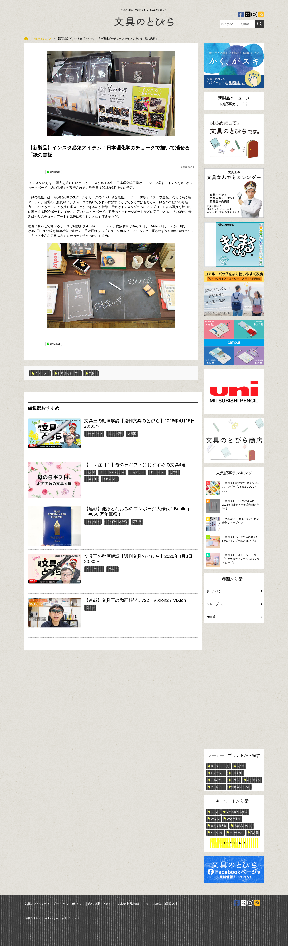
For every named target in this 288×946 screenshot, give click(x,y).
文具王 (132, 433)
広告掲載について (101, 904)
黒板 (96, 373)
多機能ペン (109, 478)
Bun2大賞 (216, 832)
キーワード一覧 (232, 842)
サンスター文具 (220, 766)
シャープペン (94, 433)
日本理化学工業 (70, 373)
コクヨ (90, 472)
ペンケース (236, 832)
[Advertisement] (234, 687)
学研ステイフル (240, 786)
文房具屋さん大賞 (236, 811)
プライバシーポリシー (69, 904)
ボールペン (156, 472)
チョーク (40, 373)
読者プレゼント (243, 825)
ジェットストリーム (112, 472)
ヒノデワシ (217, 773)
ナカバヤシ (217, 780)
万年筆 (174, 472)
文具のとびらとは (37, 904)
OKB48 (215, 818)
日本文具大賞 (218, 825)
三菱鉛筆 (91, 478)
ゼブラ (235, 780)
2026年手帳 (233, 818)
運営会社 (171, 904)
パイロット (137, 472)
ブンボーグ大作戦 (116, 521)
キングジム (253, 780)
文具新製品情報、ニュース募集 (139, 904)
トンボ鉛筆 (115, 433)
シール (215, 811)
